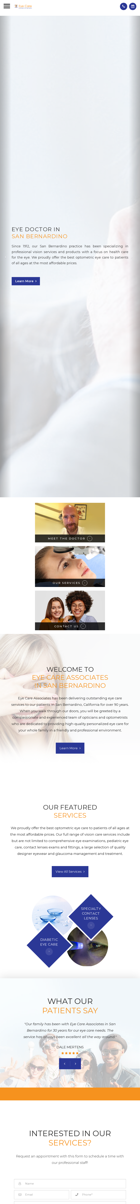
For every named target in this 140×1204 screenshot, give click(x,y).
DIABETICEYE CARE (49, 942)
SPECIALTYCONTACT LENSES (91, 913)
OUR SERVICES (66, 583)
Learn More (24, 281)
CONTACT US (66, 626)
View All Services (69, 871)
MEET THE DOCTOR (66, 538)
